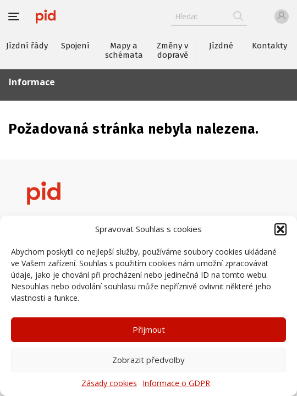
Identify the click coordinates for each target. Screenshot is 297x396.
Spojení (75, 46)
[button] (280, 229)
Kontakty (269, 46)
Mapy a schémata (124, 50)
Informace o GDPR (176, 383)
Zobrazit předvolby (148, 359)
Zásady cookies (109, 383)
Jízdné (221, 46)
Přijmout (149, 329)
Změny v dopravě (172, 50)
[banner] (46, 16)
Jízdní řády (27, 46)
